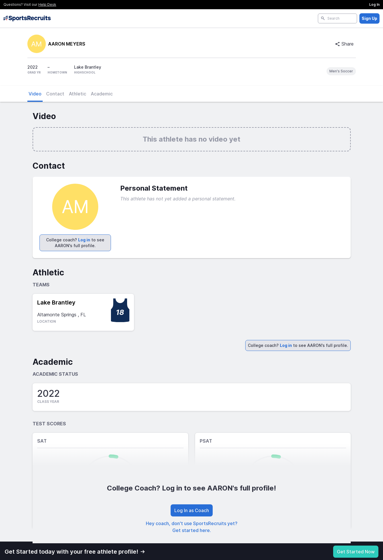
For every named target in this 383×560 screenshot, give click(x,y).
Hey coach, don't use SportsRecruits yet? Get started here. (191, 526)
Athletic (77, 94)
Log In (374, 4)
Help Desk (47, 4)
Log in (84, 239)
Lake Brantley (56, 302)
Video (35, 94)
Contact (55, 94)
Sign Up (369, 18)
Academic (102, 94)
